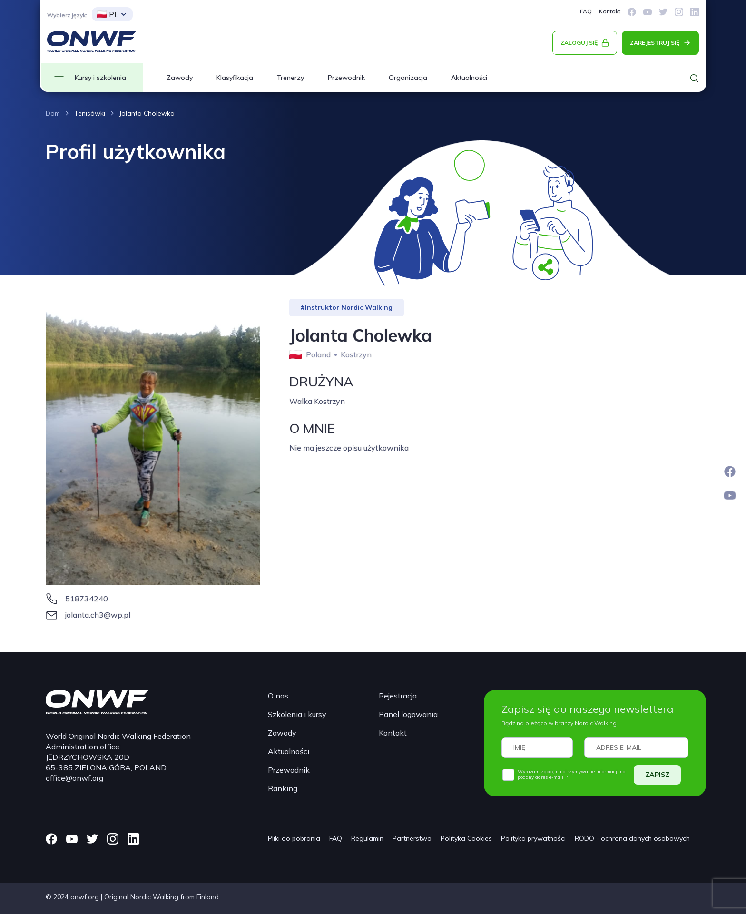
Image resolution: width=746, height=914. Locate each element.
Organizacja (408, 77)
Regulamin (367, 838)
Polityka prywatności (533, 838)
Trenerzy (290, 77)
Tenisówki (89, 113)
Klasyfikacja (234, 77)
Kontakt (609, 11)
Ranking (282, 788)
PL (107, 14)
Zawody (180, 77)
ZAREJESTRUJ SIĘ (654, 42)
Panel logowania (408, 714)
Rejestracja (398, 695)
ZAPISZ (657, 774)
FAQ (586, 11)
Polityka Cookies (466, 838)
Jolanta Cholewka (147, 113)
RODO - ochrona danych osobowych (632, 838)
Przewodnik (346, 77)
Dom (53, 113)
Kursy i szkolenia (100, 77)
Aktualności (469, 77)
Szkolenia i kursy (297, 714)
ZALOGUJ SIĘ (579, 42)
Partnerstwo (412, 838)
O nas (278, 695)
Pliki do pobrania (294, 838)
